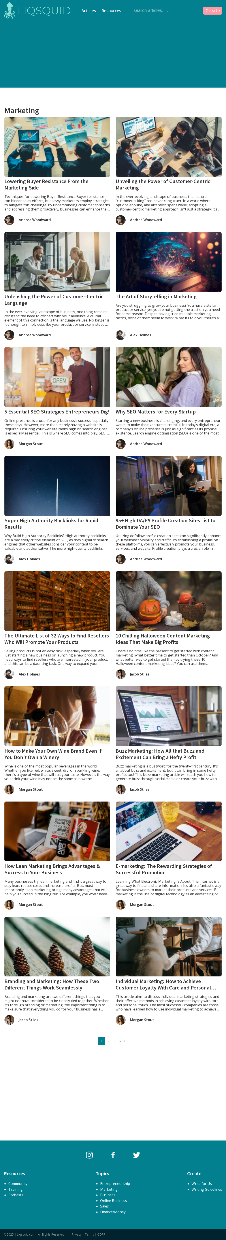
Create (212, 10)
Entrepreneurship (115, 1183)
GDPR (101, 1234)
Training (15, 1189)
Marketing (109, 1189)
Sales (104, 1206)
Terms (89, 1234)
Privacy (76, 1234)
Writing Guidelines (207, 1189)
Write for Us (202, 1183)
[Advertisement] (113, 54)
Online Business (113, 1200)
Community (17, 1183)
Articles (88, 10)
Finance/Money (113, 1211)
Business (107, 1194)
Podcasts (15, 1194)
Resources (111, 10)
